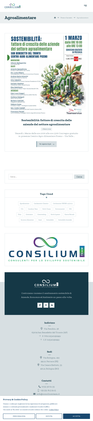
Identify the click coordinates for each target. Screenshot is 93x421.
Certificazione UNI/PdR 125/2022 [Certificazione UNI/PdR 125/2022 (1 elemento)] (63, 203)
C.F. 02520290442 (49, 339)
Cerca (79, 176)
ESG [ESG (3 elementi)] (70, 209)
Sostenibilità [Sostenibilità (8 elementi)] (50, 220)
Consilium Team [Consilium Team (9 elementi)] (33, 209)
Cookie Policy (54, 410)
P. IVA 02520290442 (50, 336)
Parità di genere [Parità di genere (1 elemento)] (55, 214)
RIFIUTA (49, 416)
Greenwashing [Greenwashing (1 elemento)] (41, 214)
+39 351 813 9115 (46, 390)
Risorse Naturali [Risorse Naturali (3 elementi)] (69, 214)
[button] (85, 5)
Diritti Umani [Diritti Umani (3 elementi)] (46, 209)
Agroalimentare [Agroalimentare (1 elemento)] (24, 203)
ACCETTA (76, 416)
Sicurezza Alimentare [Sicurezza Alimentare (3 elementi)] (27, 220)
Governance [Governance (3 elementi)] (29, 214)
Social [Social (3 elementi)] (40, 220)
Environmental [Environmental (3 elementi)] (60, 209)
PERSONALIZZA (19, 416)
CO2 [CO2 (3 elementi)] (22, 209)
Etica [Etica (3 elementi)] (19, 214)
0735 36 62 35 (47, 386)
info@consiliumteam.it (46, 394)
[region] (46, 408)
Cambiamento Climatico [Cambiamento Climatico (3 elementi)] (41, 203)
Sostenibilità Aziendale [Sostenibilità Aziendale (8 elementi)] (65, 220)
